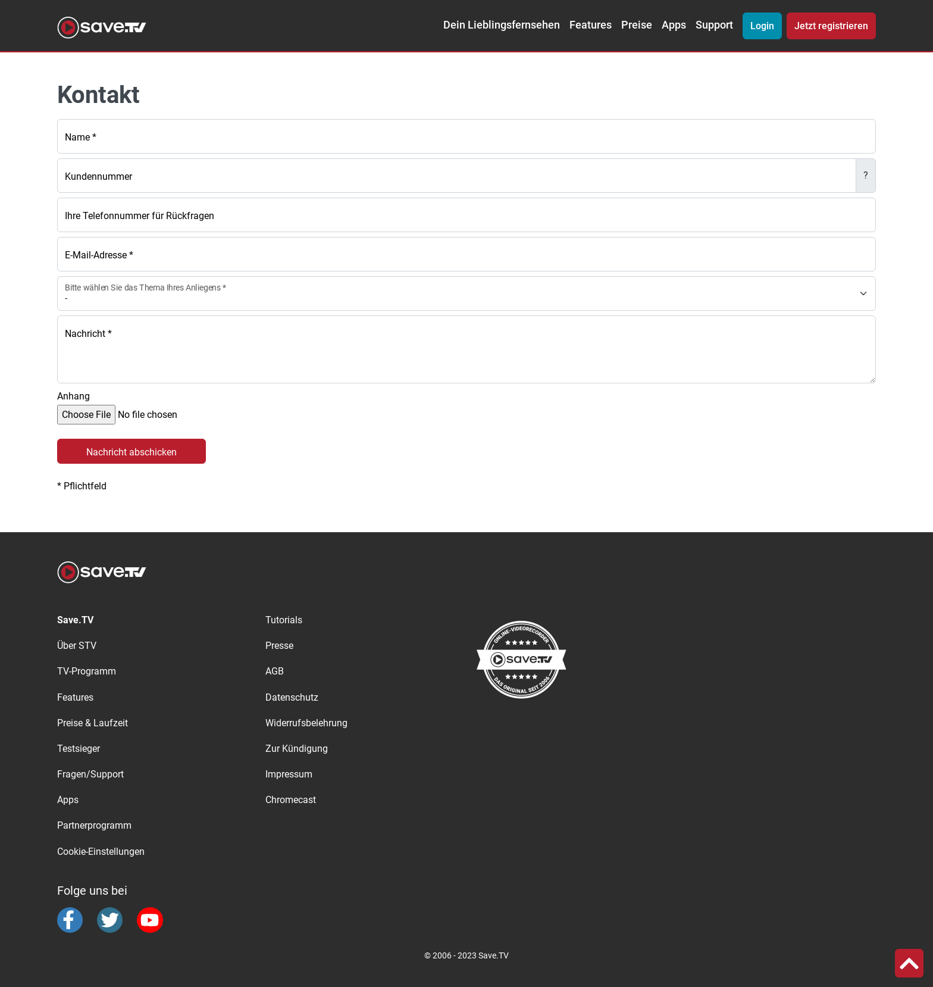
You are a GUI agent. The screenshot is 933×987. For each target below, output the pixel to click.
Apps (674, 25)
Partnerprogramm (94, 825)
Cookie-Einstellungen (101, 851)
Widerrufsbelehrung (306, 723)
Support (714, 25)
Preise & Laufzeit (92, 723)
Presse (279, 645)
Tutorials (283, 620)
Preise (636, 25)
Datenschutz (291, 697)
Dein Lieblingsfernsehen (501, 25)
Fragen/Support (90, 774)
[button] (909, 963)
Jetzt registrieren (831, 26)
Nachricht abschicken (131, 452)
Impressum (288, 774)
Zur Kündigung (296, 748)
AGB (274, 671)
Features (590, 25)
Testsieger (78, 748)
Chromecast (290, 799)
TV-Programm (86, 671)
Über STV (76, 645)
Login (762, 26)
